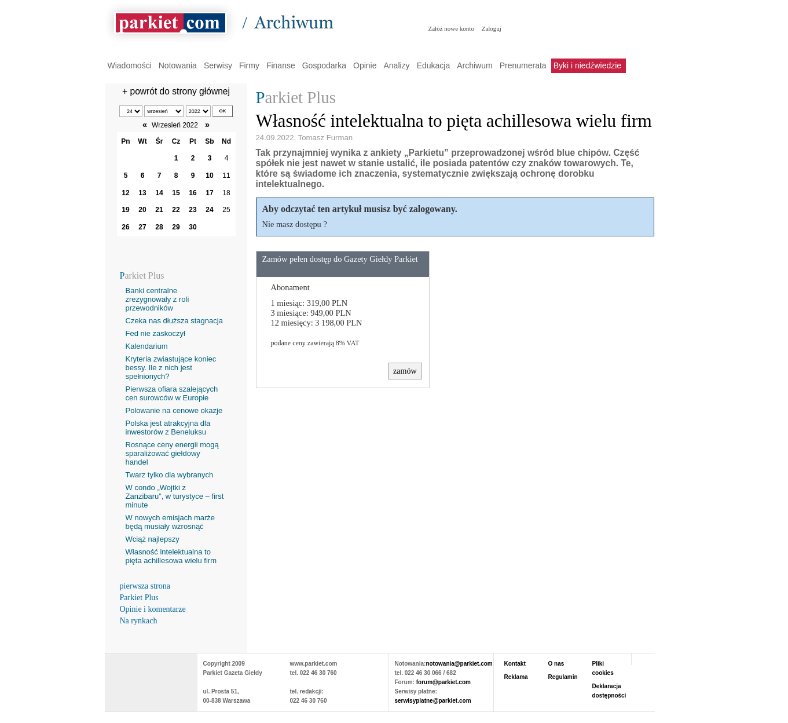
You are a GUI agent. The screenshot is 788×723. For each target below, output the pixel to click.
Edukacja (433, 65)
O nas (556, 663)
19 (125, 210)
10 (209, 175)
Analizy (396, 65)
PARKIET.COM (151, 676)
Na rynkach (138, 620)
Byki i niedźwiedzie (588, 65)
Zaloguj (491, 28)
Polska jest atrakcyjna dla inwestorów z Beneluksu (168, 427)
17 (209, 193)
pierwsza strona (145, 586)
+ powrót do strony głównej (176, 91)
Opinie (364, 65)
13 (142, 193)
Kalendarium (147, 346)
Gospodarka (324, 65)
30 (192, 227)
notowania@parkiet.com (459, 663)
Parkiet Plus (139, 597)
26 (125, 227)
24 (209, 210)
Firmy (249, 65)
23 (192, 210)
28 (159, 227)
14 (159, 193)
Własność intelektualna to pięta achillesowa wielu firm (171, 556)
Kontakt (515, 663)
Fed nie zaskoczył (155, 333)
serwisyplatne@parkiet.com (433, 701)
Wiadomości (130, 65)
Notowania (178, 65)
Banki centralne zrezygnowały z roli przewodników (157, 299)
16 (192, 193)
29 (175, 227)
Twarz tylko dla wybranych (170, 474)
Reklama (516, 677)
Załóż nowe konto (451, 28)
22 (175, 210)
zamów (404, 371)
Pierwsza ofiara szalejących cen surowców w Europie (172, 393)
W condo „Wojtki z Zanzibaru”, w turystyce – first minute (175, 496)
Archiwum (474, 65)
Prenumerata (523, 65)
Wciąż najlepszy (152, 539)
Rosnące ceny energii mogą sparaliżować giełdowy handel (172, 453)
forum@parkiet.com (443, 682)
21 (159, 210)
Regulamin (563, 677)
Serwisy (218, 65)
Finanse (280, 65)
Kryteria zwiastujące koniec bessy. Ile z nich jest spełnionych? (171, 368)
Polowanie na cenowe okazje (174, 410)
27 (142, 227)
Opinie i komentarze (153, 609)
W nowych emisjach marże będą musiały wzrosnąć (170, 522)
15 (175, 193)
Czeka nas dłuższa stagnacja (174, 320)
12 (125, 193)
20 (142, 210)
